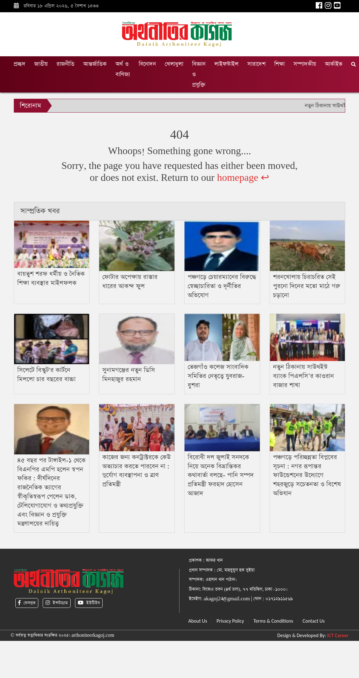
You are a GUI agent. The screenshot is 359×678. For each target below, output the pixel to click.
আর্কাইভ (333, 64)
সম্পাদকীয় (304, 64)
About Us (197, 621)
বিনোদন (147, 64)
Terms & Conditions (273, 621)
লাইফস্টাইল (226, 64)
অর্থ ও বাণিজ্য (122, 69)
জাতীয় (41, 64)
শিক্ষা (279, 64)
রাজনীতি (65, 64)
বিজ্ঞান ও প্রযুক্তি (199, 74)
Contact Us (313, 621)
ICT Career (337, 635)
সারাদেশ (256, 64)
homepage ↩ (243, 178)
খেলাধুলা (174, 64)
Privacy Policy (230, 621)
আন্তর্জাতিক (95, 64)
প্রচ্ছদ (19, 64)
